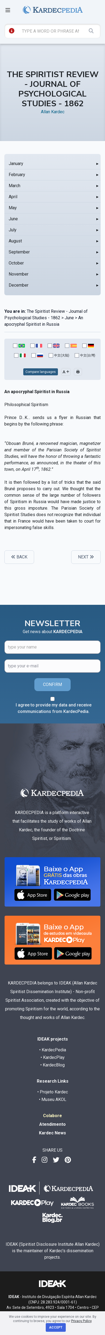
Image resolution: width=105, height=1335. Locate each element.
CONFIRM (52, 684)
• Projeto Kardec (52, 1091)
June (13, 218)
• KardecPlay (53, 1057)
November (18, 274)
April (13, 196)
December (18, 285)
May (13, 207)
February (17, 174)
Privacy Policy (81, 1321)
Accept (56, 1327)
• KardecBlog (52, 1065)
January (16, 163)
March (14, 185)
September (19, 252)
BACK (19, 557)
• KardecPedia (52, 1049)
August (15, 240)
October (16, 263)
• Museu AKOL (52, 1099)
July (13, 229)
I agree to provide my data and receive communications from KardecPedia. (53, 708)
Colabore (52, 1115)
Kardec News (52, 1132)
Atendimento (52, 1124)
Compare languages (40, 372)
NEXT (86, 557)
